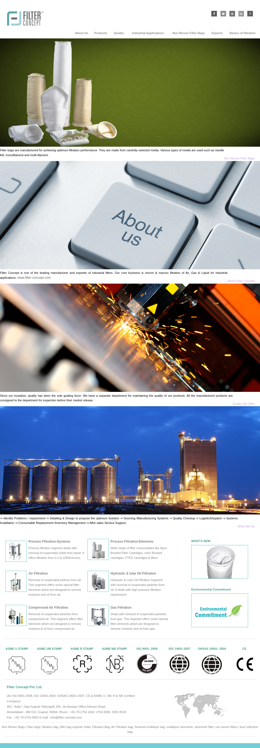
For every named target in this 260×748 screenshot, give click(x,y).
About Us (81, 33)
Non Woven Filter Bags (188, 33)
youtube (232, 14)
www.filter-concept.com (34, 278)
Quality (119, 33)
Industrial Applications (148, 33)
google (250, 14)
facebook (214, 14)
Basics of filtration (243, 33)
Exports (217, 33)
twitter (223, 14)
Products (100, 33)
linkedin (241, 14)
